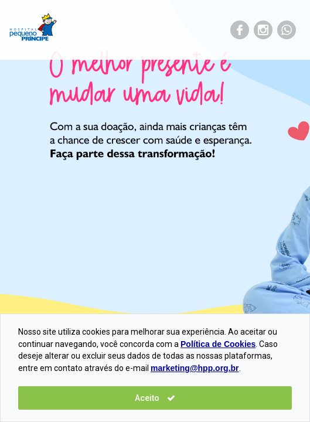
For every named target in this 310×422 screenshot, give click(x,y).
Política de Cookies (218, 344)
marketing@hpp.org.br (195, 368)
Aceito (155, 398)
